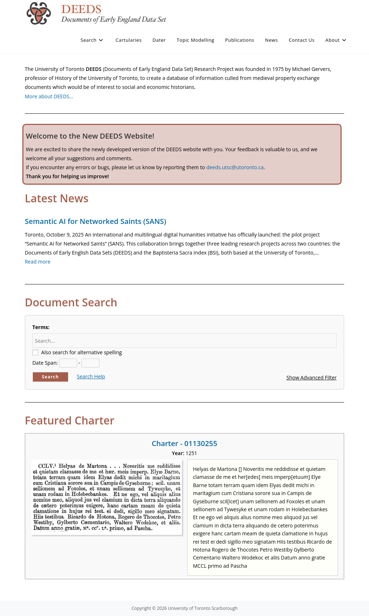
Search (50, 377)
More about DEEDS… (49, 96)
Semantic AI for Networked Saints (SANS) (95, 221)
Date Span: (45, 362)
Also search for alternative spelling (81, 352)
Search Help (91, 376)
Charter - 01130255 (184, 443)
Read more (37, 261)
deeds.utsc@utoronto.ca (234, 167)
